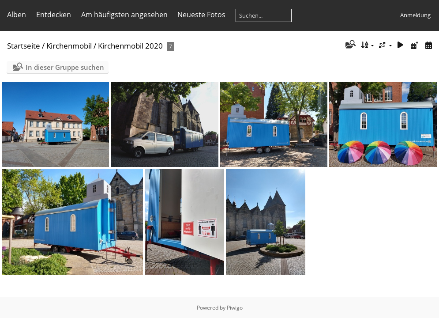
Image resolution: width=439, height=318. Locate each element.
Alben (16, 14)
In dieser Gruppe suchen (65, 67)
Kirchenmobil (69, 46)
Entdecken (53, 14)
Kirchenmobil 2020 (130, 46)
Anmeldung (415, 15)
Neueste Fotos (201, 14)
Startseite (23, 46)
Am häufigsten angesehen (124, 14)
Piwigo (235, 307)
